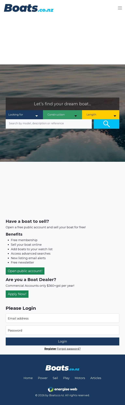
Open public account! (25, 271)
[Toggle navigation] (120, 8)
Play (66, 378)
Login (62, 341)
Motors (80, 378)
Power (43, 378)
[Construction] (62, 114)
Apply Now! (17, 294)
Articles (95, 378)
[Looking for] (23, 114)
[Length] (101, 114)
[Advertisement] (62, 40)
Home (28, 378)
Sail (55, 378)
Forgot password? (69, 348)
